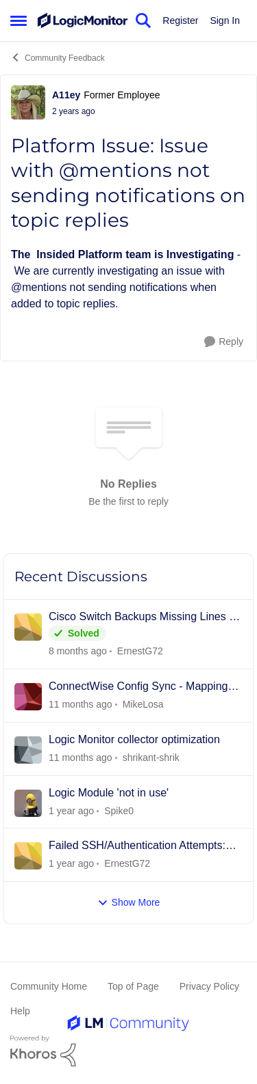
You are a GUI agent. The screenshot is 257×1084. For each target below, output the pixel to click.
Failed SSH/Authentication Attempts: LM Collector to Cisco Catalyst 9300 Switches (137, 846)
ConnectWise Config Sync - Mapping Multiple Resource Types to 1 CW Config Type (138, 687)
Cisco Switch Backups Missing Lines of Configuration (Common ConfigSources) (143, 617)
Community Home (48, 986)
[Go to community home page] (82, 20)
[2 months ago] (78, 651)
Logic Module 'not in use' (109, 792)
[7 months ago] (71, 864)
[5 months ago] (80, 704)
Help (20, 1010)
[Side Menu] (18, 20)
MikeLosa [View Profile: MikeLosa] (143, 704)
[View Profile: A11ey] (28, 102)
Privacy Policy (209, 986)
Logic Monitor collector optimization (134, 739)
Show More (128, 902)
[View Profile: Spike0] (28, 803)
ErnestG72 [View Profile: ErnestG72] (140, 650)
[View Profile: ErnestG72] (28, 627)
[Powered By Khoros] (128, 1051)
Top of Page (133, 986)
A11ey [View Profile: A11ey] (66, 94)
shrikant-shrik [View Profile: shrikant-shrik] (151, 757)
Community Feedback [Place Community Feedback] (57, 57)
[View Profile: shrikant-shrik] (28, 750)
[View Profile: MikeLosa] (28, 696)
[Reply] (223, 342)
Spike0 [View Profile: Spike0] (119, 810)
